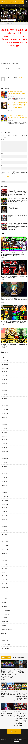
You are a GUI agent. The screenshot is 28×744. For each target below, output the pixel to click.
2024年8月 (4, 421)
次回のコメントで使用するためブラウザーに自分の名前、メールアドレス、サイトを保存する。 (14, 173)
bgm (3, 598)
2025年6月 (4, 383)
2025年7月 (4, 379)
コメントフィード (6, 644)
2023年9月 (4, 462)
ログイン (4, 637)
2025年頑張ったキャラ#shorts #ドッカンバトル (20, 672)
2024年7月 (4, 424)
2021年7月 (4, 560)
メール (2, 159)
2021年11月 (5, 545)
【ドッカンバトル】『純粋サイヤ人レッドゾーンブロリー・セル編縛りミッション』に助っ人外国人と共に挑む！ (20, 696)
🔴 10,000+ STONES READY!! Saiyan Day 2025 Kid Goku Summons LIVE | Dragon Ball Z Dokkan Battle (17, 93)
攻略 (20, 5)
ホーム (2, 5)
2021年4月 (4, 572)
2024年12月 (5, 405)
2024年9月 (4, 417)
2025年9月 (4, 371)
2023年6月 (4, 473)
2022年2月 (4, 534)
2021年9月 (4, 553)
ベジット (4, 614)
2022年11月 (5, 500)
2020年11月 (5, 591)
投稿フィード (5, 640)
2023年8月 (4, 466)
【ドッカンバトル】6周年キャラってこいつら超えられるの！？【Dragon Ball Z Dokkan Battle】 (17, 117)
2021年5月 (4, 568)
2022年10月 (5, 504)
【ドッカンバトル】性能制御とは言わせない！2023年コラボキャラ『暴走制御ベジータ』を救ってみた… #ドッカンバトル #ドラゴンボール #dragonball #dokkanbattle (14, 299)
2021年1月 (4, 583)
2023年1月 (4, 492)
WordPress (16, 741)
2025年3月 (4, 394)
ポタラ (3, 617)
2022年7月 (4, 515)
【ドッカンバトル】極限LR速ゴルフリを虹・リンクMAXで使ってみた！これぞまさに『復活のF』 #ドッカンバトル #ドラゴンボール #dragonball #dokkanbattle (17, 106)
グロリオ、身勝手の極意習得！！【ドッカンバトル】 (7, 715)
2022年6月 (4, 519)
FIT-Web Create (23, 739)
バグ (24, 5)
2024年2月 (4, 443)
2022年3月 (4, 530)
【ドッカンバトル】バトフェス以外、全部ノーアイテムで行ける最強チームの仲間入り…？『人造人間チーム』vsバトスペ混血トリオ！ (7, 675)
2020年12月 (5, 587)
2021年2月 (4, 579)
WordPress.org (5, 648)
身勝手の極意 (12, 19)
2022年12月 (5, 496)
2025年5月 (4, 387)
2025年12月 (5, 360)
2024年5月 (4, 432)
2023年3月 (4, 485)
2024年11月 (5, 409)
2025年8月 (4, 375)
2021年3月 (4, 575)
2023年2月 (4, 489)
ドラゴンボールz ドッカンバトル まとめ (17, 738)
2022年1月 (4, 538)
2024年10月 (5, 413)
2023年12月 (5, 451)
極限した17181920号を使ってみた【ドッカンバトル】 (7, 694)
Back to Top (14, 731)
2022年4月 (4, 526)
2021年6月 (4, 564)
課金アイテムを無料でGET (11, 5)
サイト (2, 165)
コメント (3, 139)
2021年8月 (4, 557)
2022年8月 (4, 511)
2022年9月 (4, 507)
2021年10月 (5, 549)
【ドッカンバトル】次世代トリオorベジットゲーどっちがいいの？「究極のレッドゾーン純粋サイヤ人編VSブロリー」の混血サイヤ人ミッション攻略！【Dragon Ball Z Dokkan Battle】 (17, 192)
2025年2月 (4, 398)
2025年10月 (5, 368)
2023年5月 (4, 477)
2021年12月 (5, 541)
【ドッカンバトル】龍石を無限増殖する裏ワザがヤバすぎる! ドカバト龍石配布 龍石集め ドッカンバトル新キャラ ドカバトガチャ (14, 323)
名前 (2, 153)
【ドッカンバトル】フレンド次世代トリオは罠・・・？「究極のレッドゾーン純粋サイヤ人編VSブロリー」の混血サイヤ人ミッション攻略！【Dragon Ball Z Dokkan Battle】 (20, 719)
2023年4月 (4, 481)
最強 (3, 279)
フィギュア (4, 610)
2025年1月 (4, 402)
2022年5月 (4, 523)
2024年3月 (4, 439)
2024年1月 (4, 447)
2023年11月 (5, 455)
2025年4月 (4, 390)
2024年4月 (4, 436)
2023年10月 (5, 458)
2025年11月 (5, 364)
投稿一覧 (20, 77)
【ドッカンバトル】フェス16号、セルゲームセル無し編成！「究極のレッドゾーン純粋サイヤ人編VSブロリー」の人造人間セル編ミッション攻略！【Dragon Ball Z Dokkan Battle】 (17, 226)
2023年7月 (4, 470)
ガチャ (3, 602)
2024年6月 (4, 428)
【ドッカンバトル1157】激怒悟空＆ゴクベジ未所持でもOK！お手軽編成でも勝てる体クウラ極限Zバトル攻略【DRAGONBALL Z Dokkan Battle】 (13, 254)
